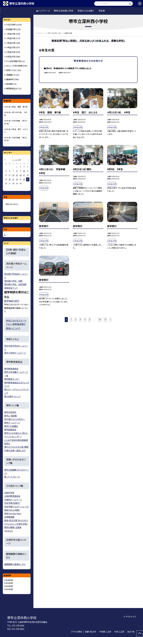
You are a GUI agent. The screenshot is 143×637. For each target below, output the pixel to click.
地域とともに (11, 70)
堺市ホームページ (12, 422)
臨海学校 (10, 79)
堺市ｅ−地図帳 (10, 415)
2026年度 (9, 580)
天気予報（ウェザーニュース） (16, 506)
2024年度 (9, 586)
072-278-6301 (18, 625)
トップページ (44, 10)
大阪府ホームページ (13, 499)
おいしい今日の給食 (14, 65)
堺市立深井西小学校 (63, 10)
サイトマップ (130, 616)
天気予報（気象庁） (12, 503)
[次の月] (28, 160)
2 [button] (70, 319)
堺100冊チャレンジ (12, 396)
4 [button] (80, 319)
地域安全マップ (11, 287)
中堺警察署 (9, 516)
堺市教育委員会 (11, 368)
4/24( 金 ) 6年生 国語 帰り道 (15, 107)
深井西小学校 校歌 (13, 280)
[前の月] (4, 160)
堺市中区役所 (10, 412)
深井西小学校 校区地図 (15, 284)
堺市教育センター (12, 379)
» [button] (110, 319)
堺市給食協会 (10, 429)
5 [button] (84, 319)
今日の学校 (11, 24)
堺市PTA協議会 (11, 426)
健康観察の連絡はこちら (14, 564)
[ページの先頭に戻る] (139, 633)
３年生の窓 (10, 43)
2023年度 (9, 589)
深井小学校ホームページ (15, 352)
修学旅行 (10, 84)
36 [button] (100, 319)
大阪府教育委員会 (12, 496)
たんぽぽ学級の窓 (13, 61)
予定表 (101, 10)
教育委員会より (12, 88)
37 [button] (105, 319)
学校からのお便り (86, 10)
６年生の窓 (10, 56)
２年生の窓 (10, 38)
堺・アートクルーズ (12, 476)
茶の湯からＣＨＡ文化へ (14, 419)
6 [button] (89, 319)
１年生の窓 (10, 33)
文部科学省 (9, 492)
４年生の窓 (10, 47)
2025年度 (9, 583)
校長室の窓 (11, 29)
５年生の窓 (10, 52)
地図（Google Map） (12, 513)
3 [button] (75, 319)
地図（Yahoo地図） (12, 510)
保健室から (10, 74)
